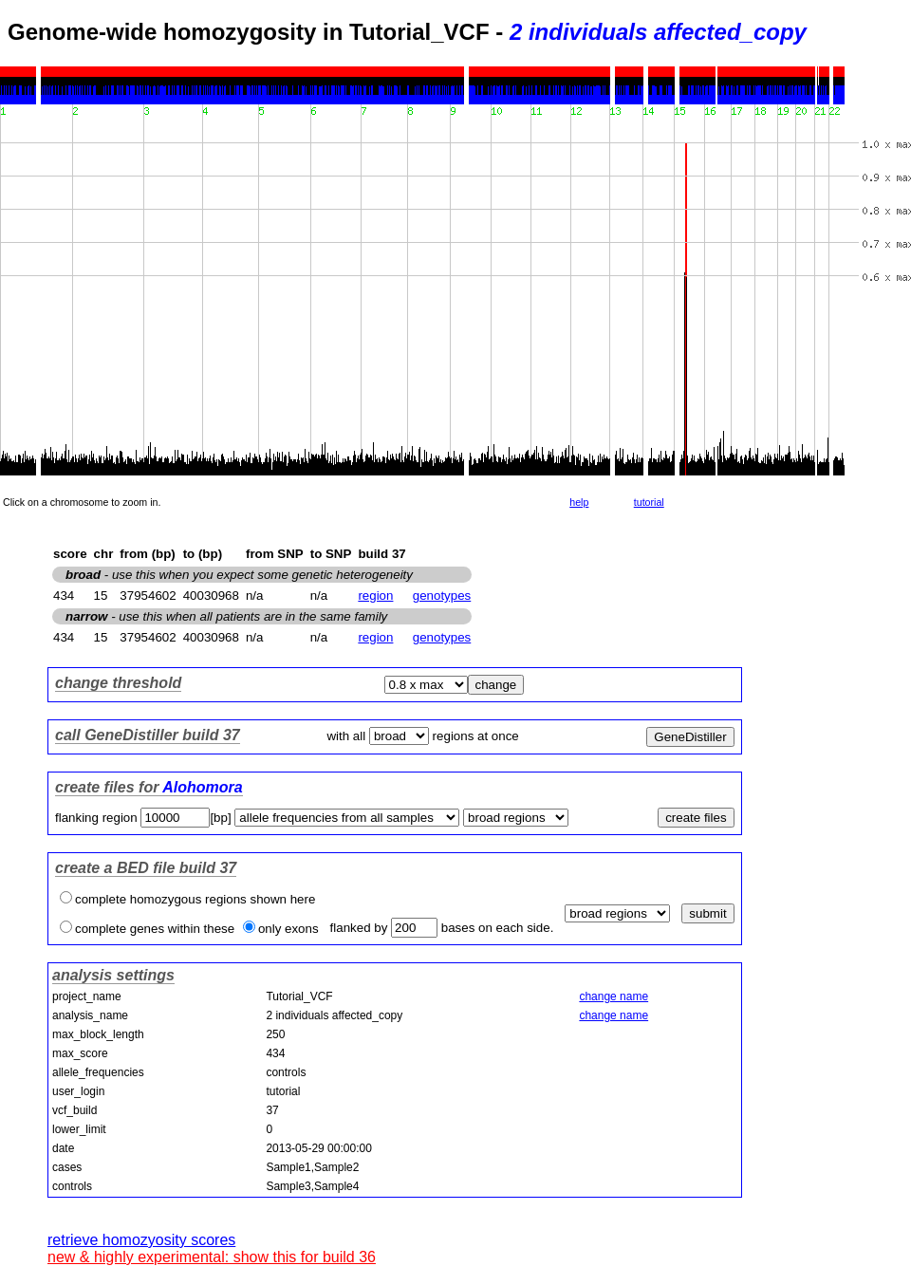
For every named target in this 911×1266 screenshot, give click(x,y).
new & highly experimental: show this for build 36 (211, 1257)
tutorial (649, 502)
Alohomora (202, 787)
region (375, 595)
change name (613, 996)
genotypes (442, 595)
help (578, 502)
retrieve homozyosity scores (141, 1240)
